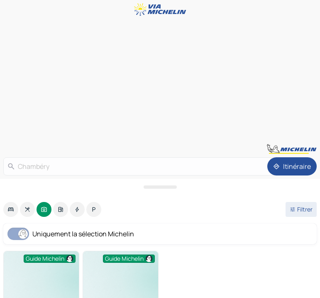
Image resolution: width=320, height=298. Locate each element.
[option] (10, 209)
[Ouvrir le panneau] (160, 187)
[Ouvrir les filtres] (301, 209)
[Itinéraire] (292, 166)
